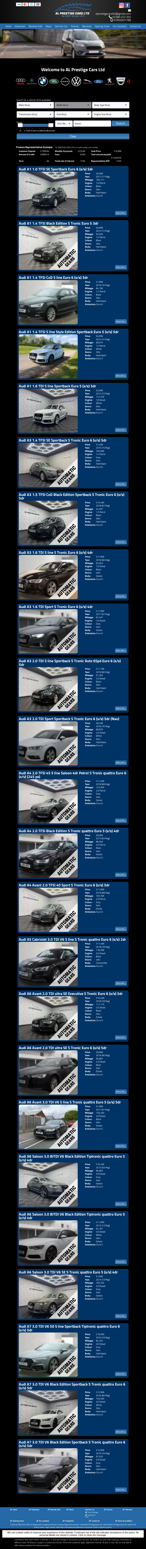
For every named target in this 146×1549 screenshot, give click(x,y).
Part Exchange (91, 1512)
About (48, 27)
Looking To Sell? (90, 1516)
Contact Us (135, 27)
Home (8, 27)
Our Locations (119, 27)
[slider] (20, 126)
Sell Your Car (61, 27)
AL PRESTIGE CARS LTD (24, 1524)
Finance (75, 27)
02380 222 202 (121, 17)
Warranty (86, 27)
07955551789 (122, 20)
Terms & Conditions (123, 1520)
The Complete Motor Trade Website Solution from (57, 1544)
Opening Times (102, 27)
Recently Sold (35, 27)
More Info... (120, 213)
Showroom (20, 27)
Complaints (68, 1520)
